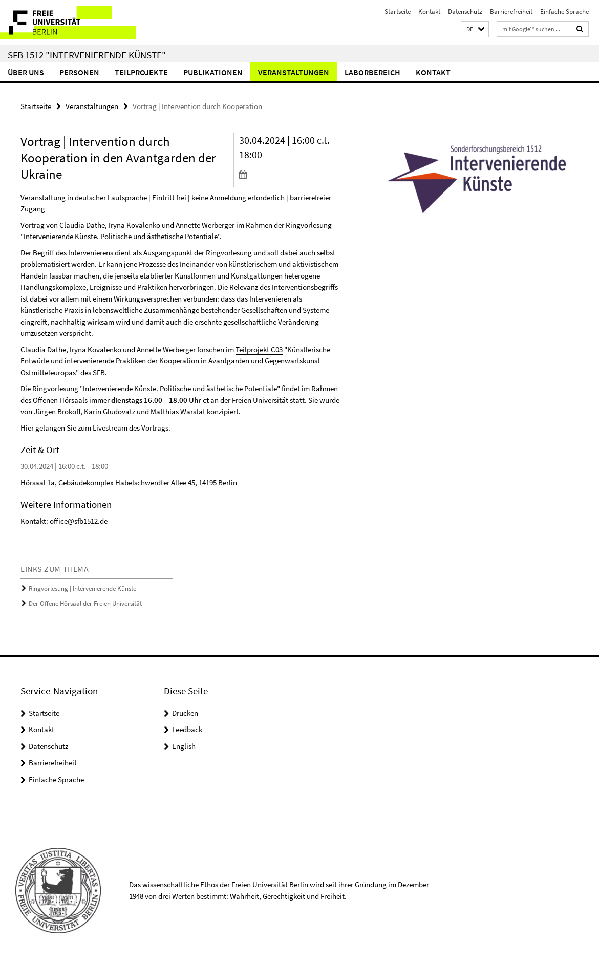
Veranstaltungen (293, 72)
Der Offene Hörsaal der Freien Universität (85, 603)
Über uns (26, 72)
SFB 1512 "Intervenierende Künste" (87, 55)
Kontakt (429, 11)
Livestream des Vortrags (130, 428)
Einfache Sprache (564, 11)
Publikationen (213, 72)
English (184, 746)
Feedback (187, 729)
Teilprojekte (141, 72)
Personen (79, 72)
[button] (475, 29)
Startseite (397, 11)
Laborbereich (372, 72)
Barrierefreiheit (511, 11)
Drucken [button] (185, 713)
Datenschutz (465, 11)
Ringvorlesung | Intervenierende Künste (82, 588)
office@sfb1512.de (79, 521)
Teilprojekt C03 (259, 349)
